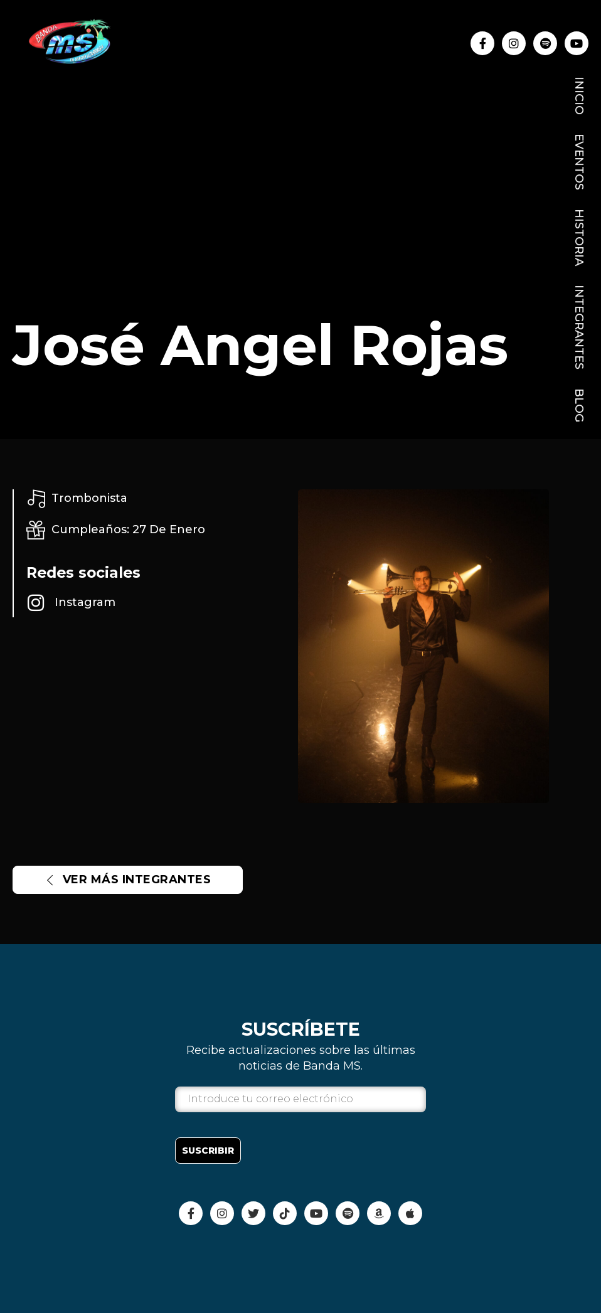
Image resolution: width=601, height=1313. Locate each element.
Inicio (579, 96)
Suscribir (208, 1150)
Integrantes (579, 327)
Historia (579, 237)
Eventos (579, 162)
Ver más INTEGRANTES (128, 879)
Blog (579, 405)
